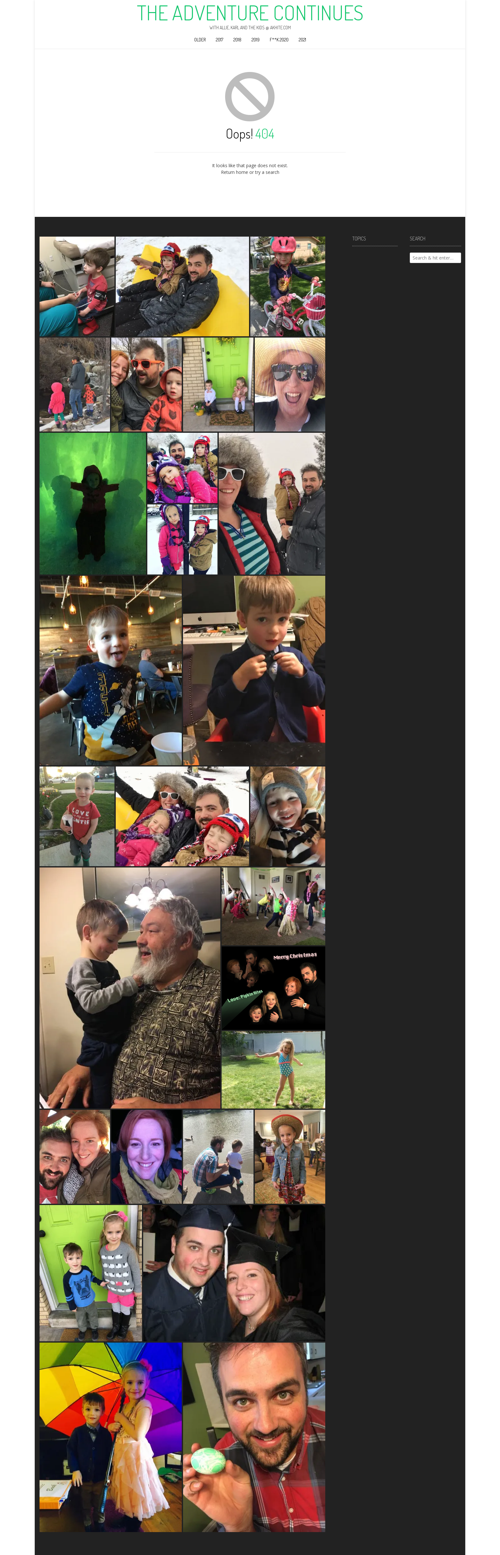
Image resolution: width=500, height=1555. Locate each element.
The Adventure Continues (250, 12)
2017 (219, 39)
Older (200, 39)
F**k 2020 (279, 39)
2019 (256, 39)
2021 (302, 39)
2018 (237, 39)
